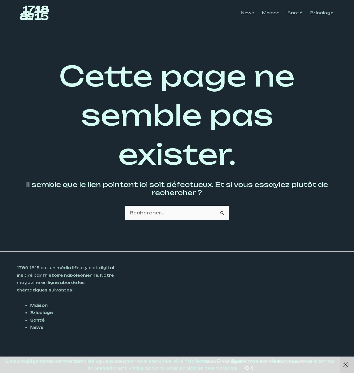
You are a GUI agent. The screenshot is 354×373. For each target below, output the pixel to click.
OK (249, 368)
